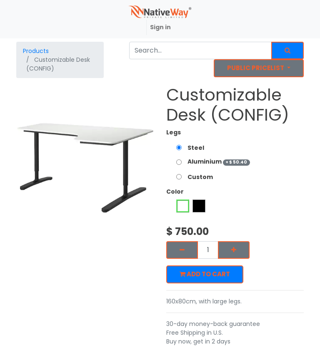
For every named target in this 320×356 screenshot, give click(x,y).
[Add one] (234, 250)
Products (36, 51)
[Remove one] (182, 250)
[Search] (287, 51)
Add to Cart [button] (205, 274)
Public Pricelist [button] (256, 67)
